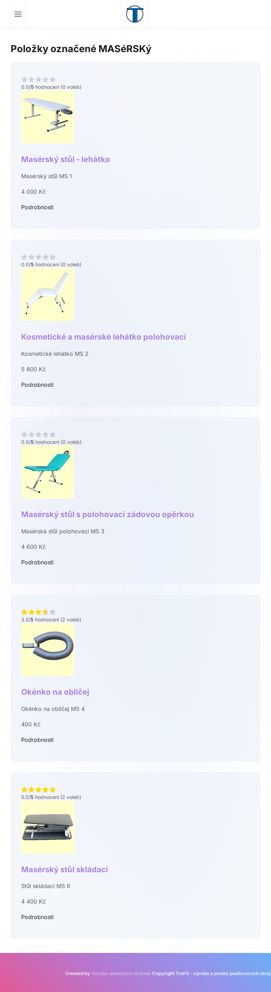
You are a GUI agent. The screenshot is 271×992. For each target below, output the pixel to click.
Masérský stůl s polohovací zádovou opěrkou (107, 514)
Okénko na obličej (55, 691)
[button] (18, 14)
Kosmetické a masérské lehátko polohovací (103, 336)
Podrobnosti (37, 207)
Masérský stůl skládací (64, 869)
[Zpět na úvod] (135, 14)
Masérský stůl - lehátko (65, 159)
